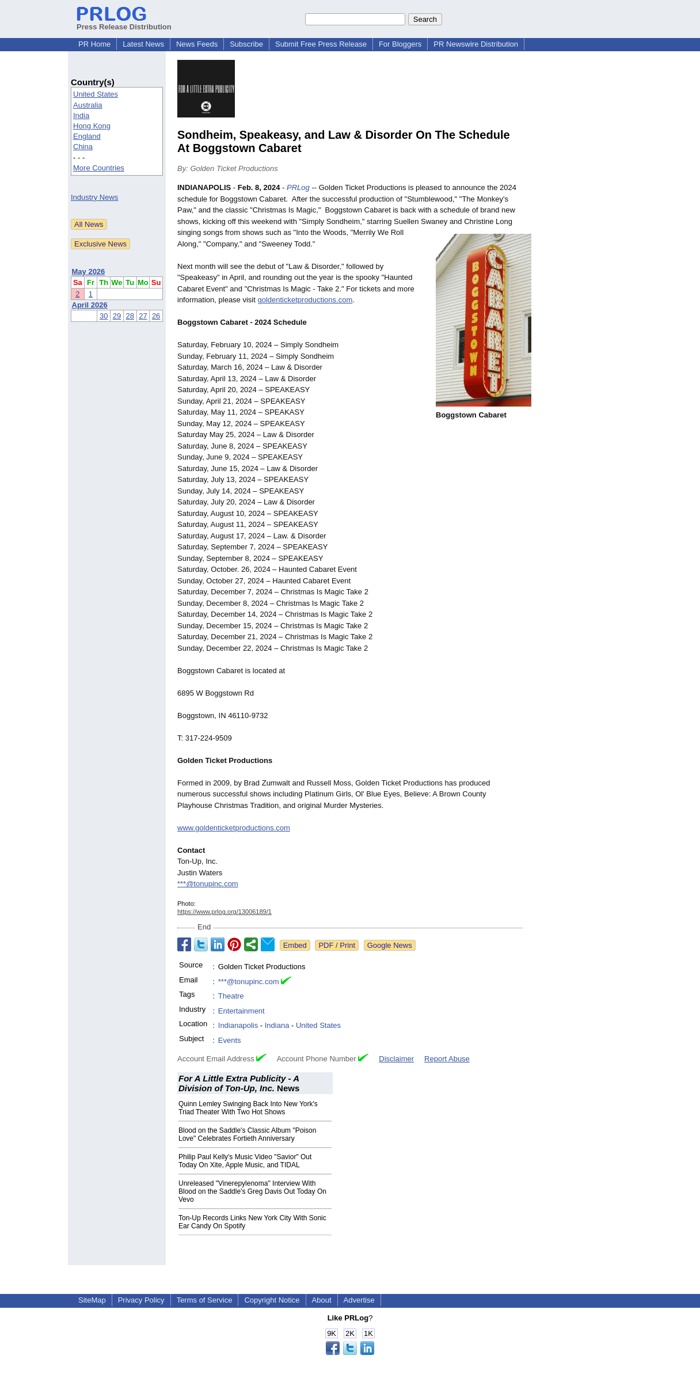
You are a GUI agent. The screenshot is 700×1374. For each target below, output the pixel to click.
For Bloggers (400, 44)
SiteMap (92, 1300)
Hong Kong (92, 126)
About (322, 1300)
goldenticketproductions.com (304, 299)
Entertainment (241, 1011)
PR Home (94, 44)
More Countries (98, 168)
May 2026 (88, 271)
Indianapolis (238, 1025)
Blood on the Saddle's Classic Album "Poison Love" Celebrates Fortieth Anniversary (247, 1134)
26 (156, 316)
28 (130, 316)
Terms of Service (205, 1300)
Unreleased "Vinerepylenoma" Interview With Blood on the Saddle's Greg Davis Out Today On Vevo (252, 1191)
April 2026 (90, 305)
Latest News (143, 44)
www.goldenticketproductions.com (233, 827)
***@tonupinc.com (207, 883)
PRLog (298, 187)
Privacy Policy (141, 1300)
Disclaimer (396, 1058)
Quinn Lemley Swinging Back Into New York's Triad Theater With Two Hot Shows (248, 1108)
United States (95, 94)
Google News (389, 945)
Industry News (94, 197)
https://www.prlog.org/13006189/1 (224, 911)
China (83, 146)
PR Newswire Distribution (475, 44)
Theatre (231, 996)
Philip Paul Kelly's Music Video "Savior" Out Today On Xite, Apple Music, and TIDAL (244, 1161)
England (87, 136)
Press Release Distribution (124, 22)
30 (104, 316)
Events (229, 1040)
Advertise (359, 1300)
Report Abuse (447, 1058)
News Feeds (197, 44)
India (81, 115)
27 (143, 316)
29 (117, 316)
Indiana (277, 1025)
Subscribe (246, 44)
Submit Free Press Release (321, 44)
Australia (87, 105)
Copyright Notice (271, 1300)
